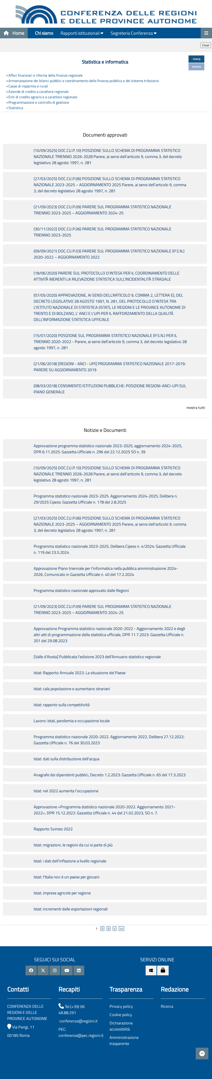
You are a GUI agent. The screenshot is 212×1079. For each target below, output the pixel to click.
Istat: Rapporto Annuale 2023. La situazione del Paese (80, 673)
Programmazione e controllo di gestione (38, 102)
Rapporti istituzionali (82, 33)
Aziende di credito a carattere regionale (38, 91)
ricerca (196, 59)
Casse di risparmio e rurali (28, 86)
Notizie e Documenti (105, 430)
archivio (196, 66)
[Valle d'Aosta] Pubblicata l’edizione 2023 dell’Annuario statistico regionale (98, 657)
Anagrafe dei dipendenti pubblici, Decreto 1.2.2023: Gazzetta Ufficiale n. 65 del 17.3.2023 (110, 775)
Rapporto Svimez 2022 (53, 829)
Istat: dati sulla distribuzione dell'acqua (66, 759)
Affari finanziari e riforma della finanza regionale (45, 75)
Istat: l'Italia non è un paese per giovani (66, 877)
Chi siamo (44, 33)
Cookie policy (120, 1015)
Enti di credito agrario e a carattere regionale (42, 97)
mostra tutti (195, 407)
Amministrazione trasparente (124, 1040)
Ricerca (167, 1006)
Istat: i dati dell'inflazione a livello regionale (70, 861)
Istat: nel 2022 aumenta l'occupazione (66, 791)
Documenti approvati (105, 135)
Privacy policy (121, 1006)
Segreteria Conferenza (134, 33)
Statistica (15, 107)
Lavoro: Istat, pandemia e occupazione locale (72, 721)
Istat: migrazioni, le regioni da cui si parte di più (73, 845)
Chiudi (205, 45)
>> (121, 928)
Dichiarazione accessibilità (121, 1026)
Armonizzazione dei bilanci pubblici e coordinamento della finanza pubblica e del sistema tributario (83, 80)
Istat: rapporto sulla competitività (62, 705)
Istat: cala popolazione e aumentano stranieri (72, 689)
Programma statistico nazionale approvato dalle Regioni (81, 590)
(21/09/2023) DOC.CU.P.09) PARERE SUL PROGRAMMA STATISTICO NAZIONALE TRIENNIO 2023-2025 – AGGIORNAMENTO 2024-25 (102, 210)
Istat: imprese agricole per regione (62, 893)
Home (14, 33)
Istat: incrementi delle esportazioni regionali (71, 909)
